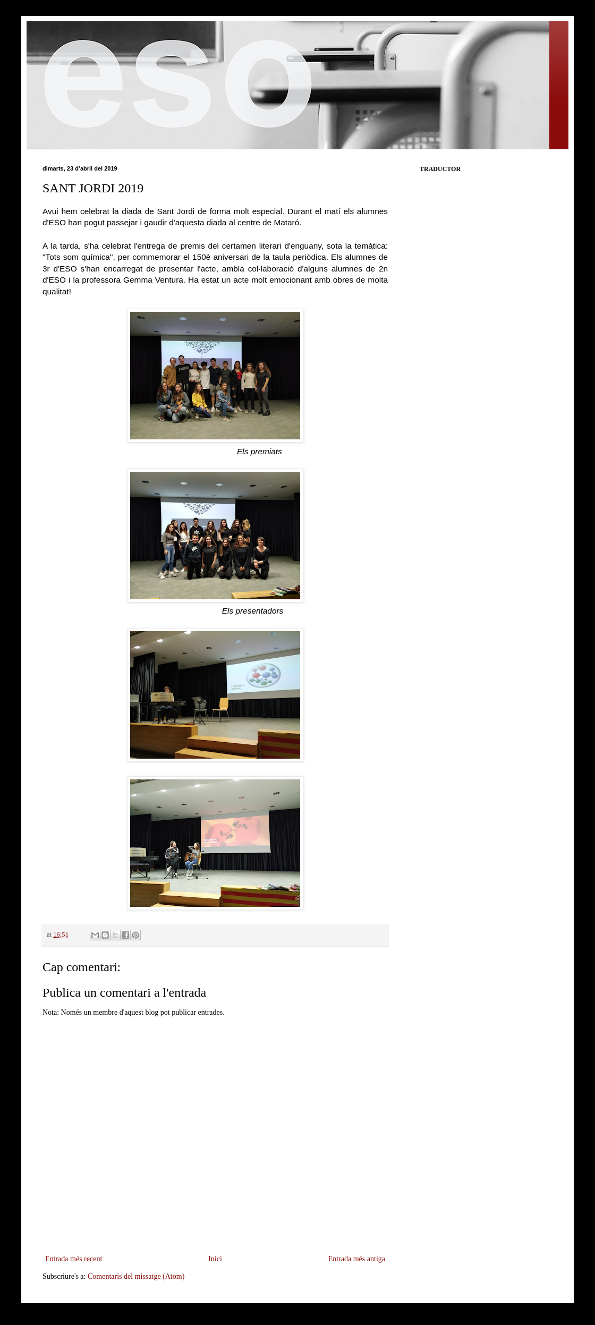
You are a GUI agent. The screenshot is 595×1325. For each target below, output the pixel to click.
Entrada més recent (73, 1259)
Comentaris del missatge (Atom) (136, 1276)
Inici (215, 1259)
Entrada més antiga (356, 1259)
